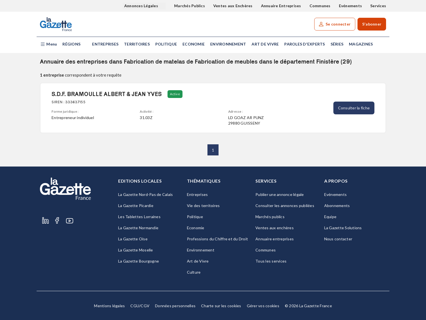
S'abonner (371, 24)
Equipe (330, 216)
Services (378, 5)
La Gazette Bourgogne (138, 261)
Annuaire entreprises (274, 238)
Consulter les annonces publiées (284, 205)
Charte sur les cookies (221, 305)
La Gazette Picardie (135, 205)
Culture (194, 272)
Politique (166, 44)
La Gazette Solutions (343, 227)
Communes (320, 5)
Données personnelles (175, 305)
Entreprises (105, 44)
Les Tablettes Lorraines (139, 216)
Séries (337, 44)
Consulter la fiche (354, 107)
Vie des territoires (203, 205)
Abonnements (337, 205)
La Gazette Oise (133, 238)
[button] (48, 44)
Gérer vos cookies (263, 305)
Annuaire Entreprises (281, 5)
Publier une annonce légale (279, 194)
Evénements (350, 5)
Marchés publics (270, 216)
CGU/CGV (139, 305)
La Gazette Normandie (138, 227)
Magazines (361, 44)
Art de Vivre (265, 44)
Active (175, 94)
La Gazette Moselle (135, 250)
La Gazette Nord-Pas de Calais (145, 194)
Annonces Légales (141, 5)
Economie (193, 44)
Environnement (228, 44)
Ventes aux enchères (274, 227)
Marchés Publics (189, 5)
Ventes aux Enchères (233, 5)
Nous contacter (338, 238)
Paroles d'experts (304, 44)
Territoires (137, 44)
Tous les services (270, 261)
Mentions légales (109, 305)
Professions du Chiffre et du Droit (217, 238)
